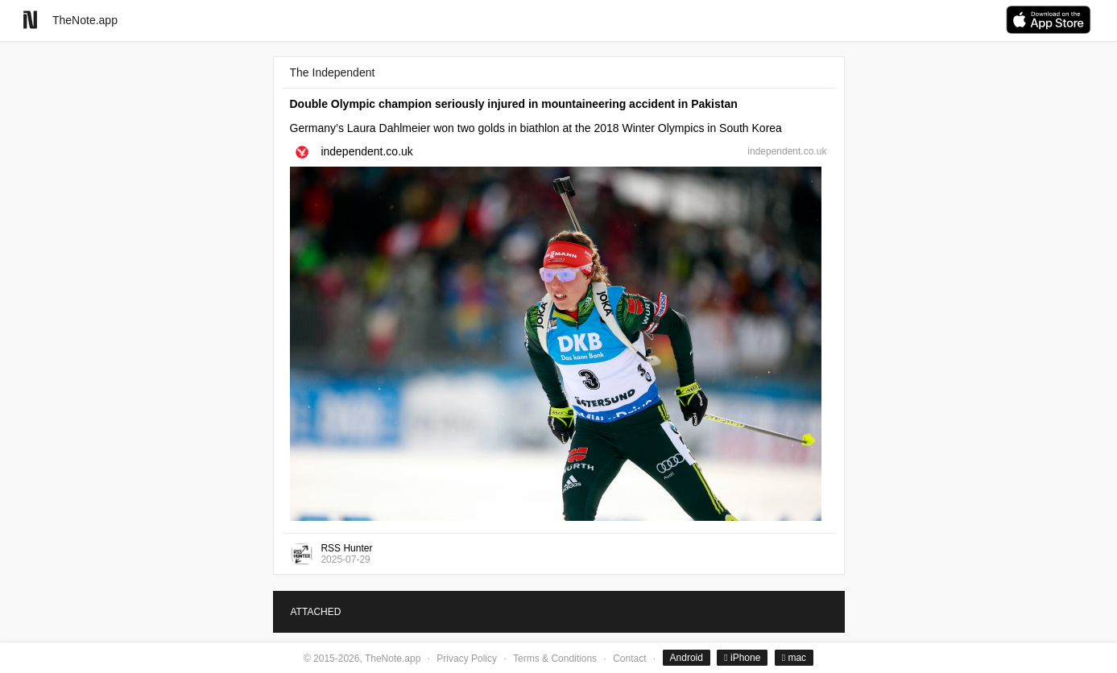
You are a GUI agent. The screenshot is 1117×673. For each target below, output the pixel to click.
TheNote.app (85, 20)
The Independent (332, 72)
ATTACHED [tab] (316, 611)
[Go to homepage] (30, 20)
